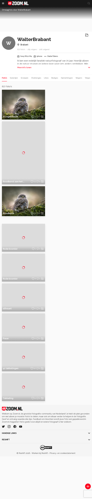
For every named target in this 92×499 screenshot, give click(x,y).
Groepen (24, 78)
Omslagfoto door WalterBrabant (16, 10)
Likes (46, 78)
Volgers (79, 78)
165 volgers (32, 49)
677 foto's (21, 49)
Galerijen (14, 78)
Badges (54, 78)
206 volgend (44, 49)
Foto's (4, 78)
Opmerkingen (67, 78)
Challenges (36, 78)
